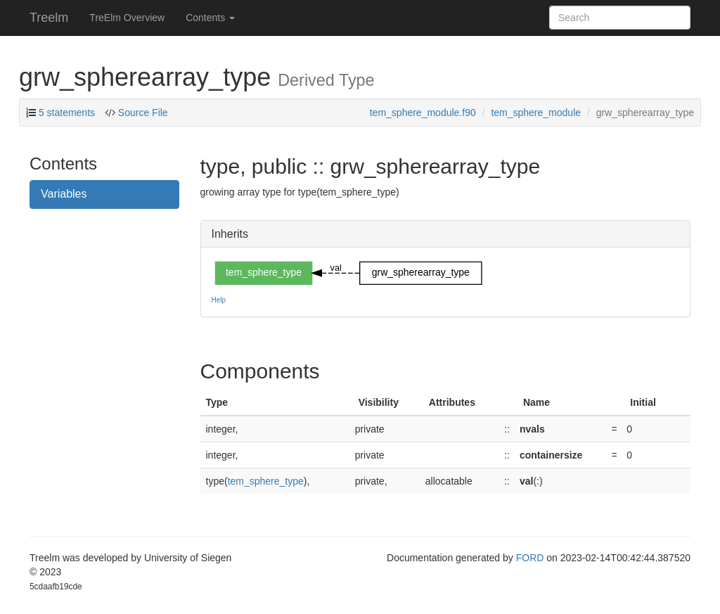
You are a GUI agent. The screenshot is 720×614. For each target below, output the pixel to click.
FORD (530, 557)
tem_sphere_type (266, 481)
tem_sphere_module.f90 (423, 112)
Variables (64, 194)
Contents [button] (210, 17)
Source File (141, 112)
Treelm (49, 18)
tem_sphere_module (536, 112)
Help (219, 300)
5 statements (67, 112)
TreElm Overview (127, 17)
